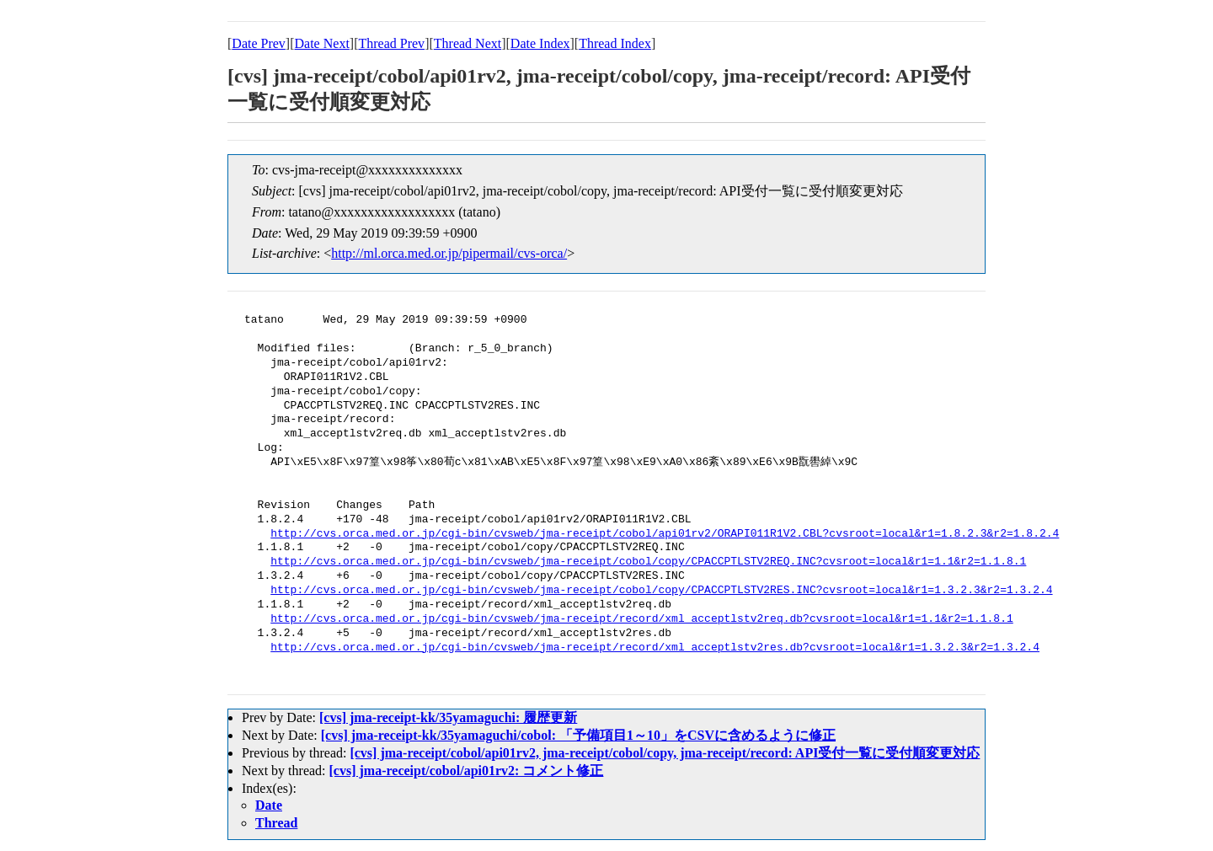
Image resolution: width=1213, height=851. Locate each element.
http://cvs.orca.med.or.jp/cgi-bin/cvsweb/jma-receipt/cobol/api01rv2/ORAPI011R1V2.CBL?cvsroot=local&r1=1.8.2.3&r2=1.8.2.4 (664, 534)
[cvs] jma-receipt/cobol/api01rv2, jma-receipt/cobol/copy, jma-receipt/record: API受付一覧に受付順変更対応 (665, 753)
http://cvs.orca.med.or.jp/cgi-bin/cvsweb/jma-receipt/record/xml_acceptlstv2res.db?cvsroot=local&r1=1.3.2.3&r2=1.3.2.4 (654, 648)
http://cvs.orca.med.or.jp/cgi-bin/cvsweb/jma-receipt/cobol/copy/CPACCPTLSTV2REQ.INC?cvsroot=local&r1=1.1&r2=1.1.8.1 (648, 562)
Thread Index (615, 43)
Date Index (540, 43)
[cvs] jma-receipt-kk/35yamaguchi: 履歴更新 (448, 717)
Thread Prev (391, 43)
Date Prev (259, 43)
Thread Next (467, 43)
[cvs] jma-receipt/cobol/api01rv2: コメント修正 (466, 770)
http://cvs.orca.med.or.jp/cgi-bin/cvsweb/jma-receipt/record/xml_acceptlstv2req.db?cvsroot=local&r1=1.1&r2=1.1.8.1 (641, 619)
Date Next (322, 43)
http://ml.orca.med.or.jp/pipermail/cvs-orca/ (449, 253)
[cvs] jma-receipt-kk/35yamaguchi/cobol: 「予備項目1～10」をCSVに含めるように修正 (578, 735)
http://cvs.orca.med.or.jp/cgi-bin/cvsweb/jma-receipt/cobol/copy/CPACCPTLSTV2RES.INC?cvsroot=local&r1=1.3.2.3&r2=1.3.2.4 (661, 590)
